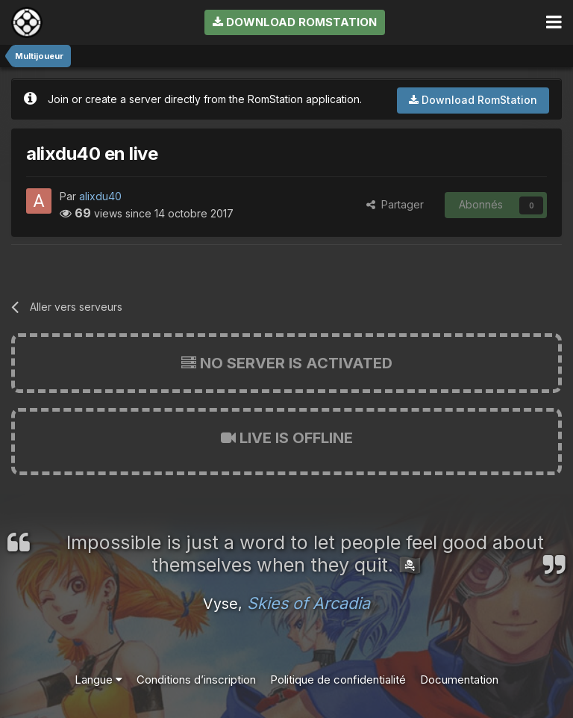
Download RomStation (295, 22)
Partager (395, 204)
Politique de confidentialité (338, 679)
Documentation (459, 679)
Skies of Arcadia (308, 603)
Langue (98, 679)
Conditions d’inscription (196, 679)
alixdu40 (100, 196)
